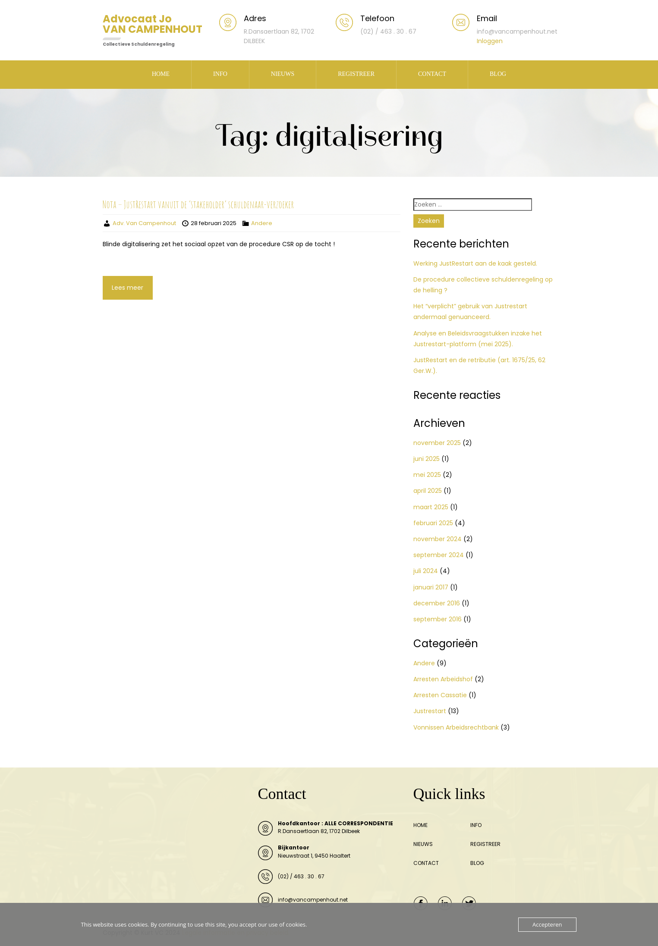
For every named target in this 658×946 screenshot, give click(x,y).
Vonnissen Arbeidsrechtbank (456, 727)
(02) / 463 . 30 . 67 (301, 876)
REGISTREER (356, 74)
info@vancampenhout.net (313, 899)
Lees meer (127, 287)
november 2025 (437, 443)
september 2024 (438, 555)
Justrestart (429, 711)
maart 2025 (430, 507)
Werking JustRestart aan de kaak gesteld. (475, 263)
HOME (161, 74)
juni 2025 (426, 458)
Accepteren (547, 924)
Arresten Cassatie (440, 695)
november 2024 (437, 539)
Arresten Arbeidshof (443, 679)
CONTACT (432, 74)
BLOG (498, 74)
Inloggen (490, 41)
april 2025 (427, 490)
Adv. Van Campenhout (144, 223)
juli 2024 (425, 571)
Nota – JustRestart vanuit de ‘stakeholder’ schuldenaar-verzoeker (198, 204)
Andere (261, 223)
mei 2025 (427, 474)
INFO (220, 74)
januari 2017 (430, 587)
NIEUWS (282, 74)
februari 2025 (433, 523)
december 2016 (436, 603)
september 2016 (437, 619)
